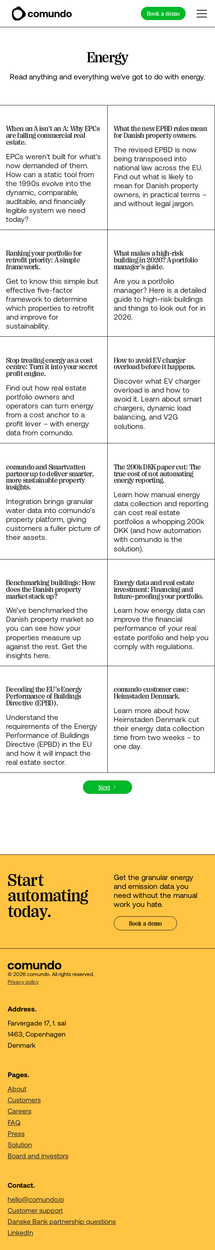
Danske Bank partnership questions (62, 1221)
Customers (24, 1100)
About (17, 1088)
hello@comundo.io (36, 1199)
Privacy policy (23, 982)
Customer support (35, 1210)
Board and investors (38, 1155)
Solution (20, 1144)
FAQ (14, 1122)
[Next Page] (107, 787)
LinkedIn (20, 1232)
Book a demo (163, 13)
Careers (20, 1111)
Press (16, 1133)
